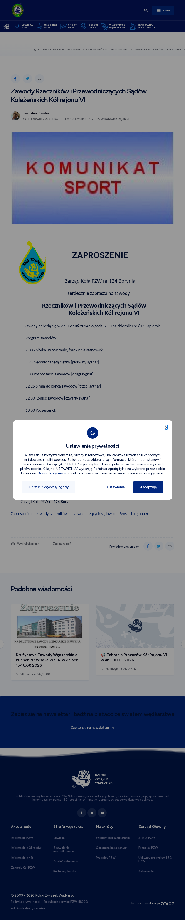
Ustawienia (116, 487)
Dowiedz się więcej (52, 473)
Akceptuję (148, 487)
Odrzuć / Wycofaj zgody (49, 487)
